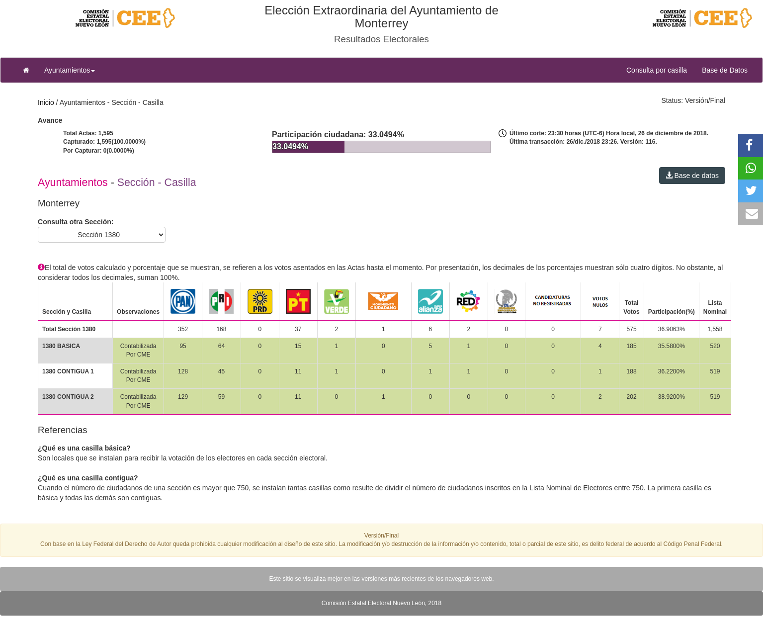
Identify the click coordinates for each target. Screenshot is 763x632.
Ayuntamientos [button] (69, 70)
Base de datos (692, 176)
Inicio (46, 102)
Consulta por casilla (660, 69)
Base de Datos (725, 70)
